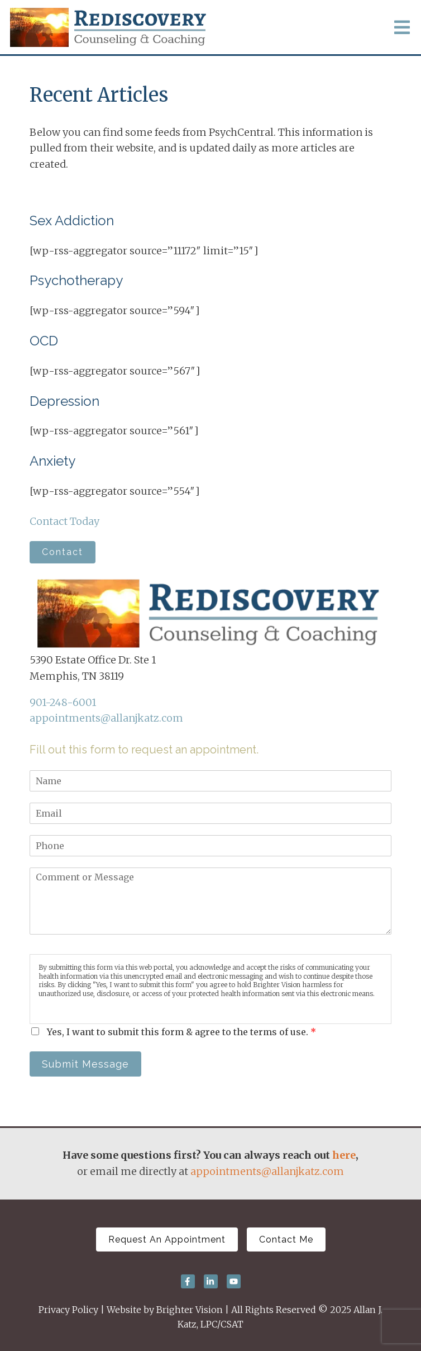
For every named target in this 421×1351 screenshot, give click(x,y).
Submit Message (85, 1064)
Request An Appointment (167, 1239)
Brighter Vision (189, 1309)
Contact (62, 552)
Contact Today (64, 521)
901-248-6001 (63, 702)
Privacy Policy (68, 1309)
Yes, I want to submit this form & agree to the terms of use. (181, 1031)
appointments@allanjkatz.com (106, 718)
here (344, 1155)
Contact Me (286, 1239)
